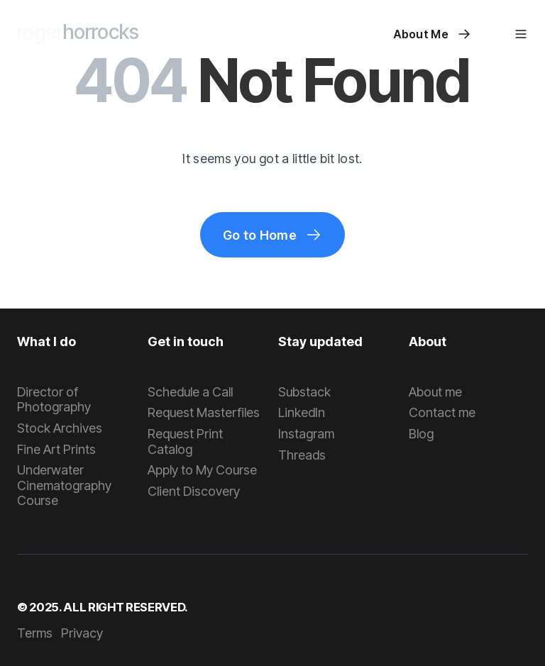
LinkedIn (301, 412)
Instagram (306, 433)
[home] (78, 34)
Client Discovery (194, 491)
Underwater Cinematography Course (64, 485)
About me (435, 391)
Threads (302, 455)
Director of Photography (54, 399)
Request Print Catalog (185, 441)
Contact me (442, 412)
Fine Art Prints (56, 449)
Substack (304, 391)
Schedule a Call (190, 391)
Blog (421, 433)
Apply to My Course (202, 469)
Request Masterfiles (204, 412)
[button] (521, 34)
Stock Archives (59, 428)
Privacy (82, 633)
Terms (35, 633)
